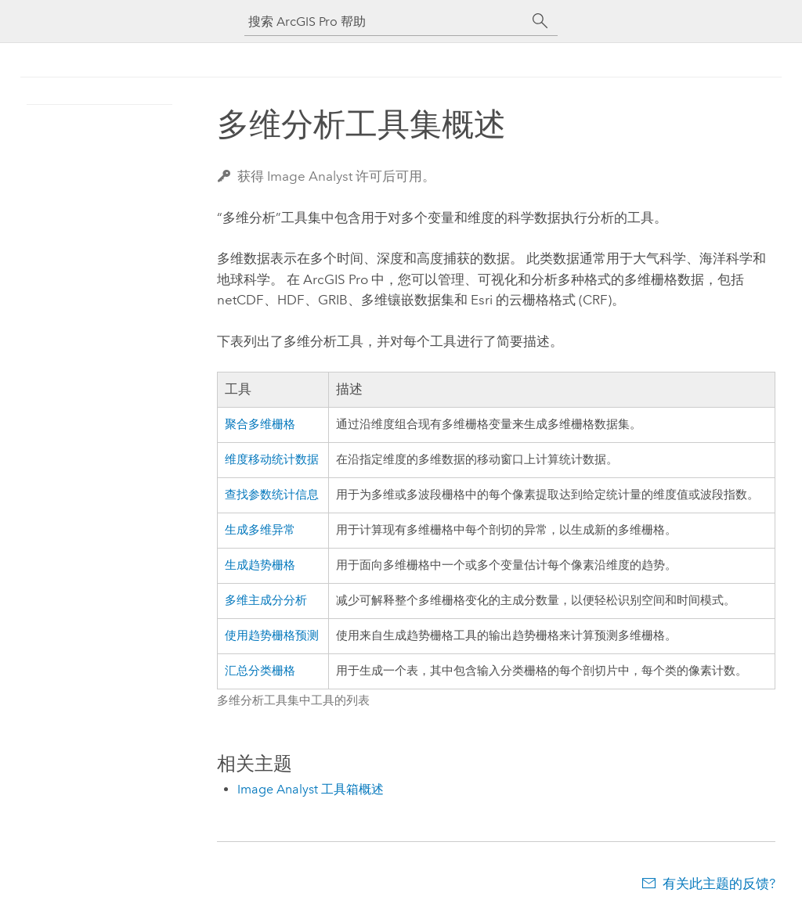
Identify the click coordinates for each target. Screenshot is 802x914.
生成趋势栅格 (260, 565)
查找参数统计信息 (272, 495)
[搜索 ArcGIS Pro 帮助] (385, 21)
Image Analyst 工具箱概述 (310, 789)
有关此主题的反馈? (719, 883)
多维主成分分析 (266, 600)
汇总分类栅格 (260, 671)
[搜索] (540, 21)
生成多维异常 (260, 530)
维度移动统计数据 (272, 459)
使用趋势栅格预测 (272, 635)
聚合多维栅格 (260, 424)
